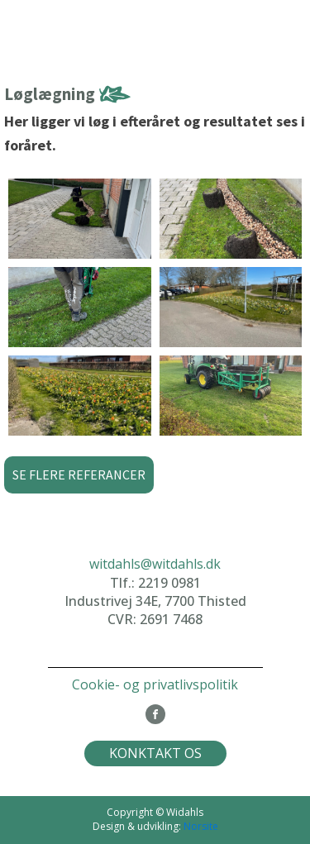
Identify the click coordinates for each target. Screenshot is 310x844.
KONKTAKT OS (155, 753)
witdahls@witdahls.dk (155, 564)
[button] (79, 475)
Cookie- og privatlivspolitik (155, 684)
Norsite (201, 826)
